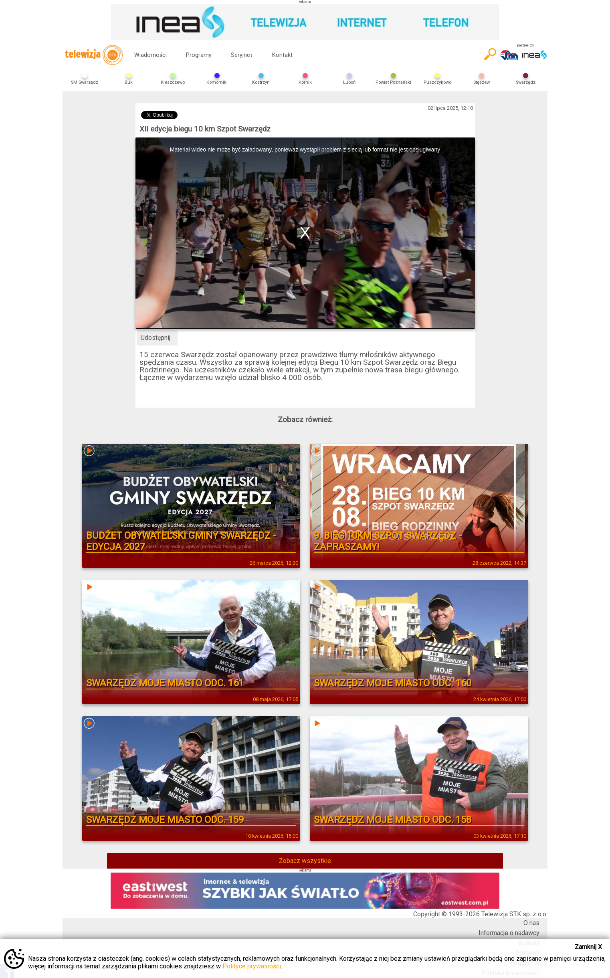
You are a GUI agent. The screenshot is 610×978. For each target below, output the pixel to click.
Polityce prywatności (251, 966)
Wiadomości (150, 55)
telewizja (94, 55)
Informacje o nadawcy (509, 933)
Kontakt (282, 55)
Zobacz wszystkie (305, 861)
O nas (531, 923)
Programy (199, 55)
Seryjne (242, 55)
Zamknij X (588, 947)
